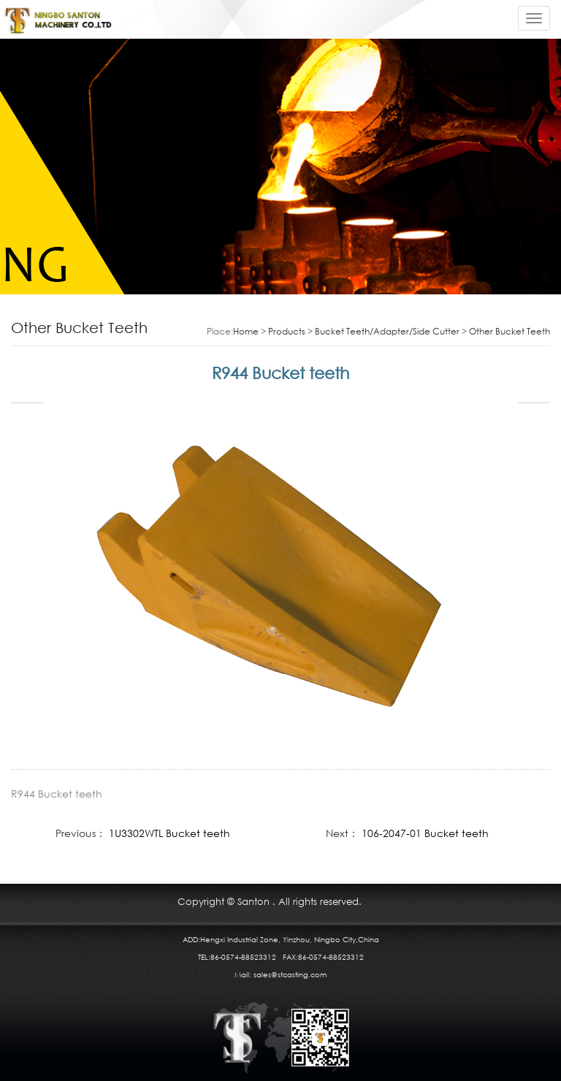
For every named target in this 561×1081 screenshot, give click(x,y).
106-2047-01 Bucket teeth (425, 833)
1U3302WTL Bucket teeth (169, 833)
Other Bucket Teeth (509, 331)
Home (246, 331)
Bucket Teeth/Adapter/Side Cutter (387, 331)
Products (286, 331)
